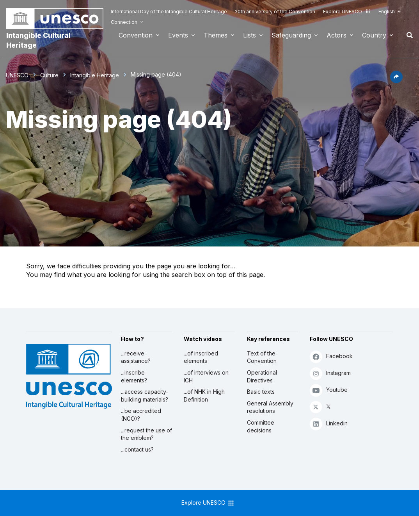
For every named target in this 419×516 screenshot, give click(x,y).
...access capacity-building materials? (144, 395)
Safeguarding (291, 35)
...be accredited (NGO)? (141, 414)
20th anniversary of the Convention (275, 11)
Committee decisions (260, 426)
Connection (124, 22)
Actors (336, 35)
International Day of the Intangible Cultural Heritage (169, 11)
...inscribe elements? (134, 376)
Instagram (330, 373)
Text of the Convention (262, 357)
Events (178, 35)
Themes (215, 35)
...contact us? (137, 449)
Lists (249, 35)
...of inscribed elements (201, 357)
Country (374, 35)
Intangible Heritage (94, 75)
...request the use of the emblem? (146, 434)
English (386, 11)
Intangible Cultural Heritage (38, 40)
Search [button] (407, 35)
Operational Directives (262, 376)
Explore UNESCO (347, 11)
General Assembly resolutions (270, 407)
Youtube (329, 390)
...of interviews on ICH (206, 376)
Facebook (331, 356)
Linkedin (329, 424)
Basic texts (261, 391)
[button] (396, 81)
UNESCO (17, 75)
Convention (136, 35)
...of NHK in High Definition (204, 395)
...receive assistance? (136, 357)
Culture (49, 75)
